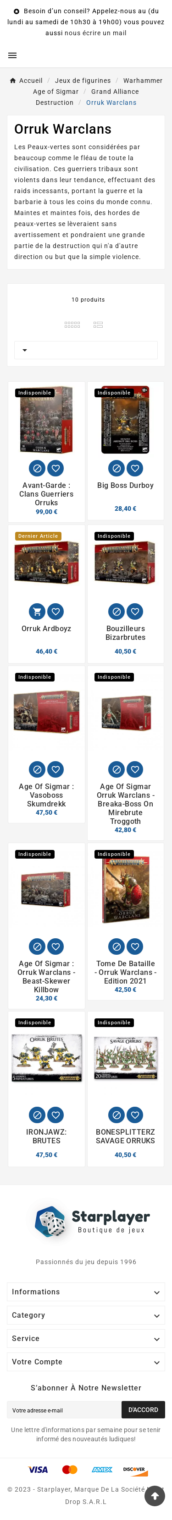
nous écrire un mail (96, 33)
